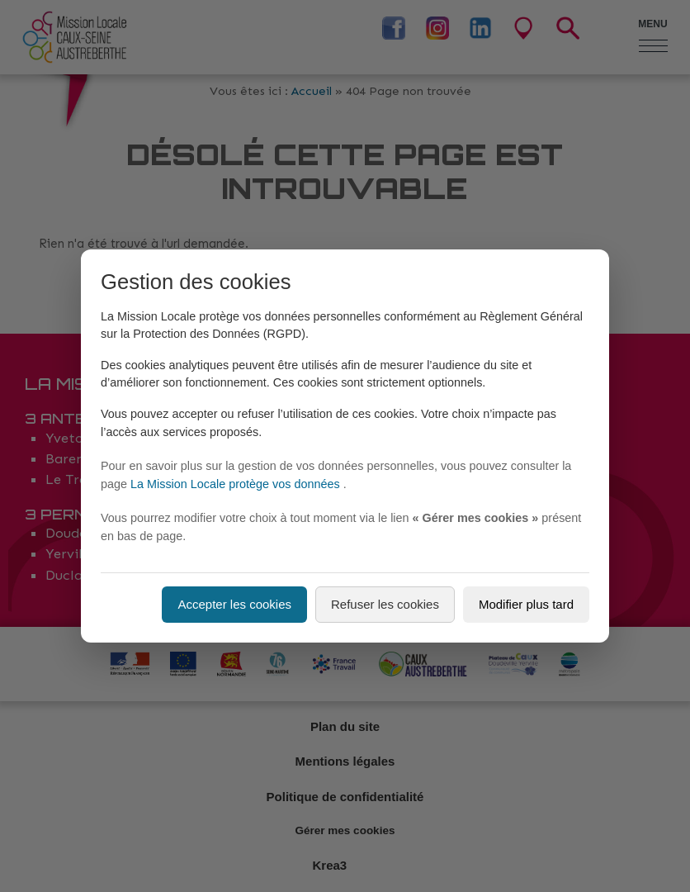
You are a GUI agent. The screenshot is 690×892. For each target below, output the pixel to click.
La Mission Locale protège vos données (236, 484)
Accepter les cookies (234, 604)
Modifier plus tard (526, 604)
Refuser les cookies (385, 604)
